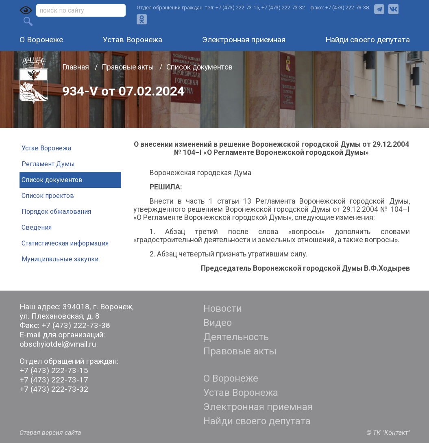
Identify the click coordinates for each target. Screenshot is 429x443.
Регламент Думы (48, 164)
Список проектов (48, 196)
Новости (222, 308)
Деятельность (236, 337)
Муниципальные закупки (60, 259)
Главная (76, 67)
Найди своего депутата (367, 39)
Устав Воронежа (132, 39)
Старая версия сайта (50, 432)
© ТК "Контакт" (388, 432)
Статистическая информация (65, 243)
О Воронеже (41, 39)
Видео (217, 322)
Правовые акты (128, 67)
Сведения (37, 227)
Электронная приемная (243, 39)
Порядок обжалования (56, 211)
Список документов (199, 67)
